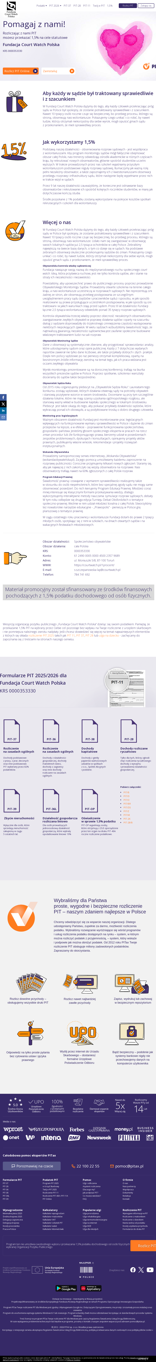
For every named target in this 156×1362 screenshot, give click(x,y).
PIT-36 (51, 739)
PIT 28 (89, 635)
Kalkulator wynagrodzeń (53, 1213)
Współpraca (128, 1190)
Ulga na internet (90, 1223)
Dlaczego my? (89, 1190)
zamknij (143, 1358)
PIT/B (126, 792)
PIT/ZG (127, 807)
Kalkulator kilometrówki (53, 1229)
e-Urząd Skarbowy (51, 1186)
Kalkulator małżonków (52, 1217)
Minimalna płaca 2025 (12, 1213)
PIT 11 (71, 635)
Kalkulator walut (50, 1226)
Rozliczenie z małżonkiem (134, 1217)
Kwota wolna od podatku (134, 1223)
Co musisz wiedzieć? (92, 1196)
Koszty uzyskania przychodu (135, 1226)
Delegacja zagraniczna (13, 1220)
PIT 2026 (54, 5)
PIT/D (126, 796)
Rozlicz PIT (128, 5)
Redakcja (127, 1196)
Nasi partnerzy (129, 1186)
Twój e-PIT (99, 5)
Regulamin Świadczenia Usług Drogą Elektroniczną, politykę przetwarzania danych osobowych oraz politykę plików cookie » (98, 1327)
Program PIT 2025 (51, 1183)
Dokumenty (128, 1193)
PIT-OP (90, 809)
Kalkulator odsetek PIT (53, 1223)
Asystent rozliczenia (91, 1186)
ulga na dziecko (109, 635)
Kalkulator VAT (49, 1220)
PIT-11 (86, 5)
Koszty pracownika (11, 1226)
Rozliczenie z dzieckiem (133, 1220)
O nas (125, 1183)
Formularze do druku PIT (134, 1229)
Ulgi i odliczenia (90, 1183)
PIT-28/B (128, 822)
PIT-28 (77, 5)
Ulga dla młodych (90, 1229)
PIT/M (126, 814)
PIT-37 (67, 5)
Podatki (40, 5)
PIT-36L (51, 809)
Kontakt (126, 1199)
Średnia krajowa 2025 (12, 1217)
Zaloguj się (146, 5)
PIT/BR (127, 803)
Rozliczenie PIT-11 (51, 1193)
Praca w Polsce (9, 1229)
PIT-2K (126, 818)
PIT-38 (89, 739)
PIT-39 (11, 809)
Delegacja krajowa (11, 1223)
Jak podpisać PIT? (90, 1193)
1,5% (109, 5)
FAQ (85, 1199)
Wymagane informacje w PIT (135, 1213)
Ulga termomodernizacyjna (95, 1220)
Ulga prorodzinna (91, 1213)
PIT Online (47, 1199)
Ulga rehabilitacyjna (91, 1217)
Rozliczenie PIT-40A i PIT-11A (55, 1196)
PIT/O (126, 799)
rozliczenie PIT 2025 (41, 635)
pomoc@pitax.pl (136, 1166)
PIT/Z (126, 811)
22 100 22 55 (94, 1166)
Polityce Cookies (73, 1360)
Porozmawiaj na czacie (38, 1166)
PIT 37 (80, 635)
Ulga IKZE (87, 1226)
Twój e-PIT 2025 (50, 1190)
